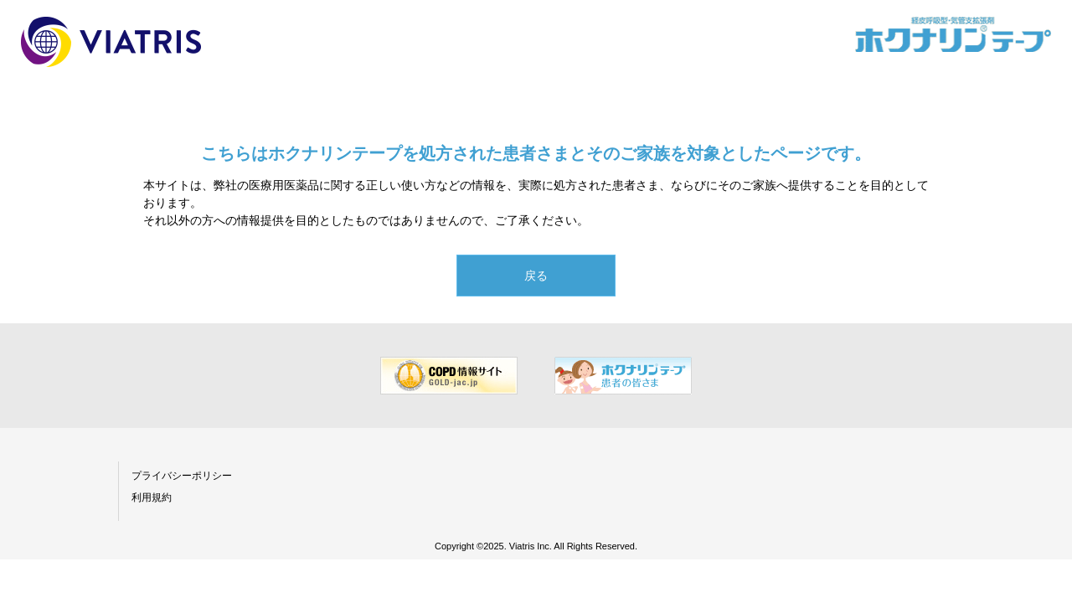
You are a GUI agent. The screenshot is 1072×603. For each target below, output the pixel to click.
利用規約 (151, 497)
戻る (536, 275)
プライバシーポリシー (181, 476)
